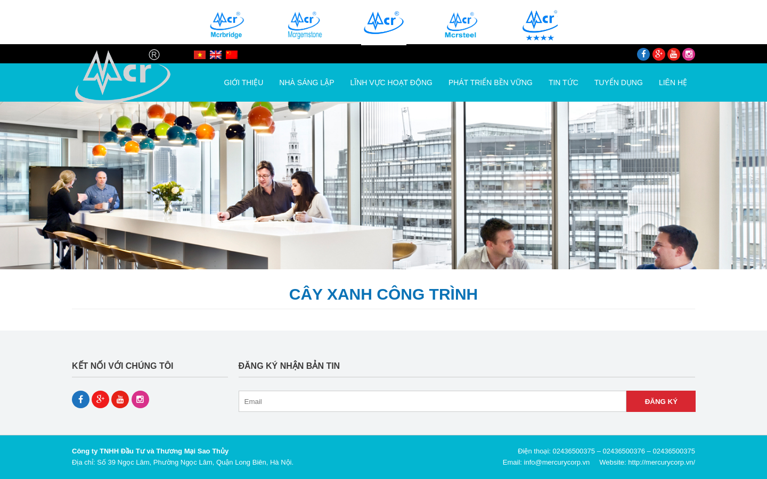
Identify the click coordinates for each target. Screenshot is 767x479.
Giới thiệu (243, 82)
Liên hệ (673, 82)
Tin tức (563, 82)
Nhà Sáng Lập (306, 82)
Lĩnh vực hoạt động (391, 82)
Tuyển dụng (618, 82)
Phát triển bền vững (490, 82)
